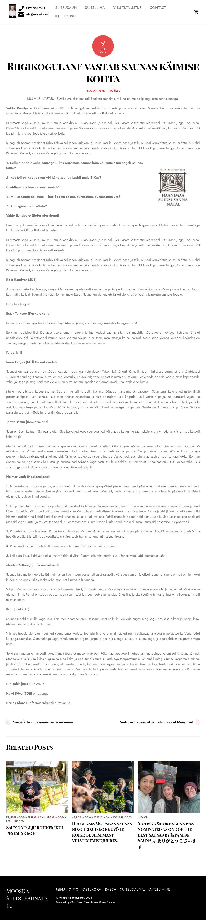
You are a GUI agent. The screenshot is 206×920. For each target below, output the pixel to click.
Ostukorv (91, 889)
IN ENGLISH (65, 16)
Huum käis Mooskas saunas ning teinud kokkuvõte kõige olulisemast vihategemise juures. (102, 832)
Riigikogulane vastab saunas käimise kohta (103, 72)
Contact (158, 7)
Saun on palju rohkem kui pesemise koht (34, 830)
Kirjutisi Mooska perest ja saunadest (30, 817)
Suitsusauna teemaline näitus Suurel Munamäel (156, 722)
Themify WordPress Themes (99, 902)
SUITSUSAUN (66, 7)
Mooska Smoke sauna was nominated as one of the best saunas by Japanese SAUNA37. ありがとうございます (167, 835)
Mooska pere (95, 91)
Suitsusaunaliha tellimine (145, 889)
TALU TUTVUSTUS (127, 7)
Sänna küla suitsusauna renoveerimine (43, 722)
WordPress (76, 902)
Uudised (115, 91)
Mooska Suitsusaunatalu (72, 898)
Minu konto (67, 889)
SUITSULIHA (95, 7)
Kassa (110, 889)
